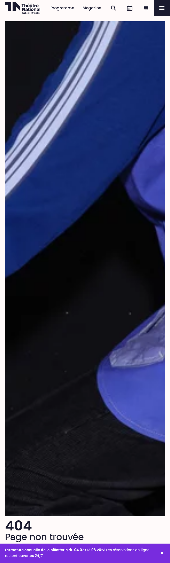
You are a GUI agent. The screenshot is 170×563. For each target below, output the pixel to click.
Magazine (91, 8)
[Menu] (162, 8)
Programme (62, 8)
